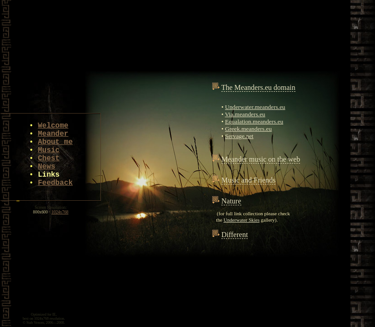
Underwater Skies (242, 220)
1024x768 (59, 212)
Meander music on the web (260, 159)
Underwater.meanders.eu (255, 107)
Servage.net (239, 136)
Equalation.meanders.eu (254, 121)
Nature (231, 201)
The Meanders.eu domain (258, 87)
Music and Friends (248, 180)
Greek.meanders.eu (248, 128)
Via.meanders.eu (245, 114)
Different (234, 234)
